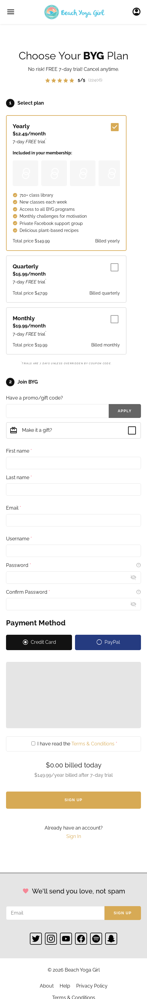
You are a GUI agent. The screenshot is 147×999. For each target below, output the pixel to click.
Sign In (138, 12)
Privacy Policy (92, 986)
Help (65, 986)
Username (19, 539)
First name (19, 451)
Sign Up (73, 800)
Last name (19, 477)
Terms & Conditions (92, 744)
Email (13, 508)
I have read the (74, 744)
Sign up (123, 913)
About (47, 986)
